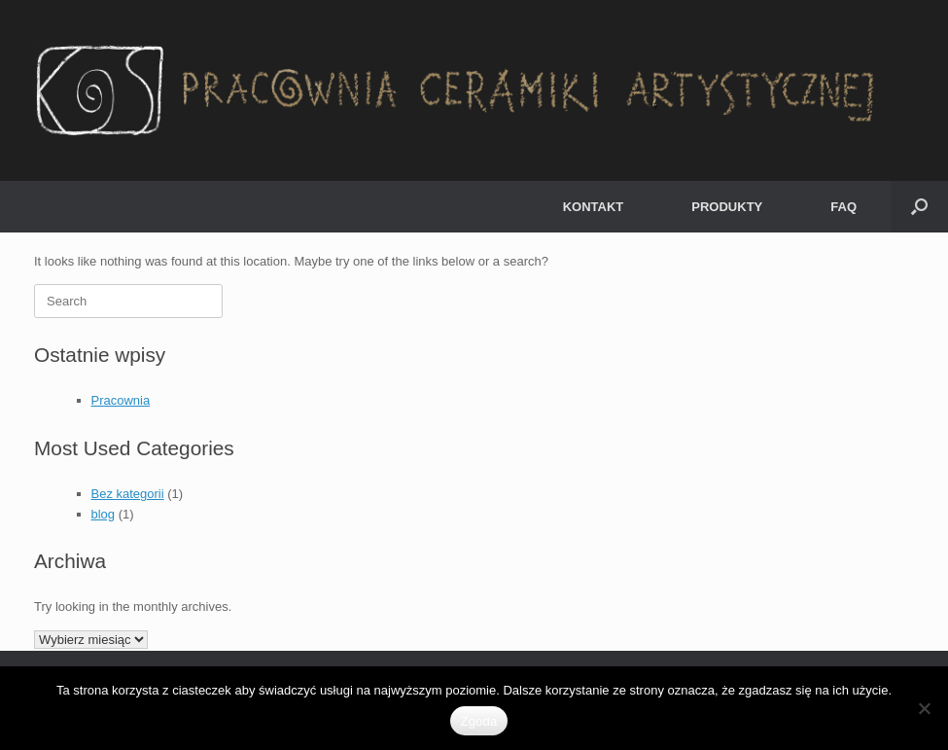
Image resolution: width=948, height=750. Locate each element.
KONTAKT (593, 206)
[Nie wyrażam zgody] (923, 708)
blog (103, 514)
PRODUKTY (726, 206)
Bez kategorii (127, 493)
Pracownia (121, 400)
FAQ (843, 206)
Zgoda (478, 721)
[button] (919, 206)
